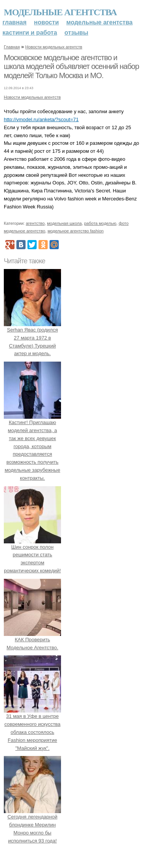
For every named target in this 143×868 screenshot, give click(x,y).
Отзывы (76, 32)
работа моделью (100, 223)
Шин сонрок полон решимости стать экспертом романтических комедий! (32, 554)
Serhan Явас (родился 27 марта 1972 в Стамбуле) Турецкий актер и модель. (32, 337)
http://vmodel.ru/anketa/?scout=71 (41, 119)
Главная (15, 22)
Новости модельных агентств (53, 47)
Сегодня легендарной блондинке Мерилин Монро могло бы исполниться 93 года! (32, 825)
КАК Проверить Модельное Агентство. (32, 639)
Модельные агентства (60, 12)
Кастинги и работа (30, 32)
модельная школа (64, 223)
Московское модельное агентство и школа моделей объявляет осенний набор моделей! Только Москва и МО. (71, 66)
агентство (35, 223)
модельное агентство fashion (76, 231)
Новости (46, 22)
